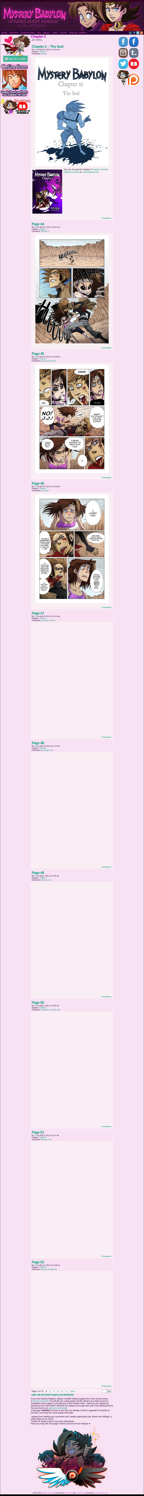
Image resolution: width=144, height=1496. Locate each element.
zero (51, 750)
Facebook (134, 33)
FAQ (39, 33)
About (46, 33)
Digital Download (71, 172)
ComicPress (80, 1493)
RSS (141, 33)
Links (55, 33)
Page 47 (38, 613)
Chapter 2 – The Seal (47, 46)
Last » (73, 1391)
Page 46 (38, 483)
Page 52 (38, 1262)
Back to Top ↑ (104, 1493)
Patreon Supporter (41, 1401)
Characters (28, 33)
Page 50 (38, 1002)
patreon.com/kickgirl (58, 1408)
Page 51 (38, 1132)
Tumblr (130, 33)
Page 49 (38, 873)
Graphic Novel (98, 169)
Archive (13, 33)
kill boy (44, 54)
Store (63, 33)
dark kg (44, 231)
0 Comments (106, 348)
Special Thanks (78, 33)
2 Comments (106, 218)
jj (48, 231)
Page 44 (38, 224)
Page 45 (38, 354)
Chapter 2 (43, 52)
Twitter (138, 33)
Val (35, 50)
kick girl (53, 361)
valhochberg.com (90, 172)
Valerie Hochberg (48, 1493)
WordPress (68, 1493)
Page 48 (38, 743)
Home (4, 33)
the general (52, 1269)
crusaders (45, 1010)
